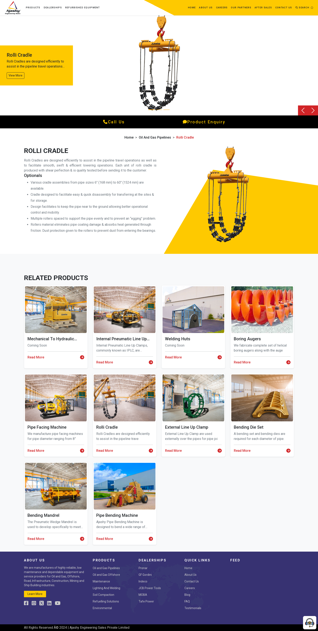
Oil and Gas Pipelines (155, 137)
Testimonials (192, 608)
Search (302, 7)
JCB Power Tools (150, 588)
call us (114, 121)
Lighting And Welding (106, 588)
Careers (222, 7)
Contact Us (191, 581)
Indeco (143, 581)
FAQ (187, 601)
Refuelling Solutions (106, 601)
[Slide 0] (151, 109)
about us (206, 7)
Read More (56, 357)
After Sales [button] (263, 7)
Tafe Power (146, 601)
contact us (283, 7)
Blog (187, 594)
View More (16, 75)
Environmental (102, 608)
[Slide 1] (159, 109)
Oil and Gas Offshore (106, 574)
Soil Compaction (103, 594)
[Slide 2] (166, 109)
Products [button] (33, 7)
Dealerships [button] (53, 7)
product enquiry (204, 121)
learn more (35, 594)
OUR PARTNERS (241, 7)
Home (192, 7)
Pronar (143, 568)
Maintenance (101, 581)
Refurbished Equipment (82, 7)
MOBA (143, 594)
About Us (190, 574)
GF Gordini (145, 574)
